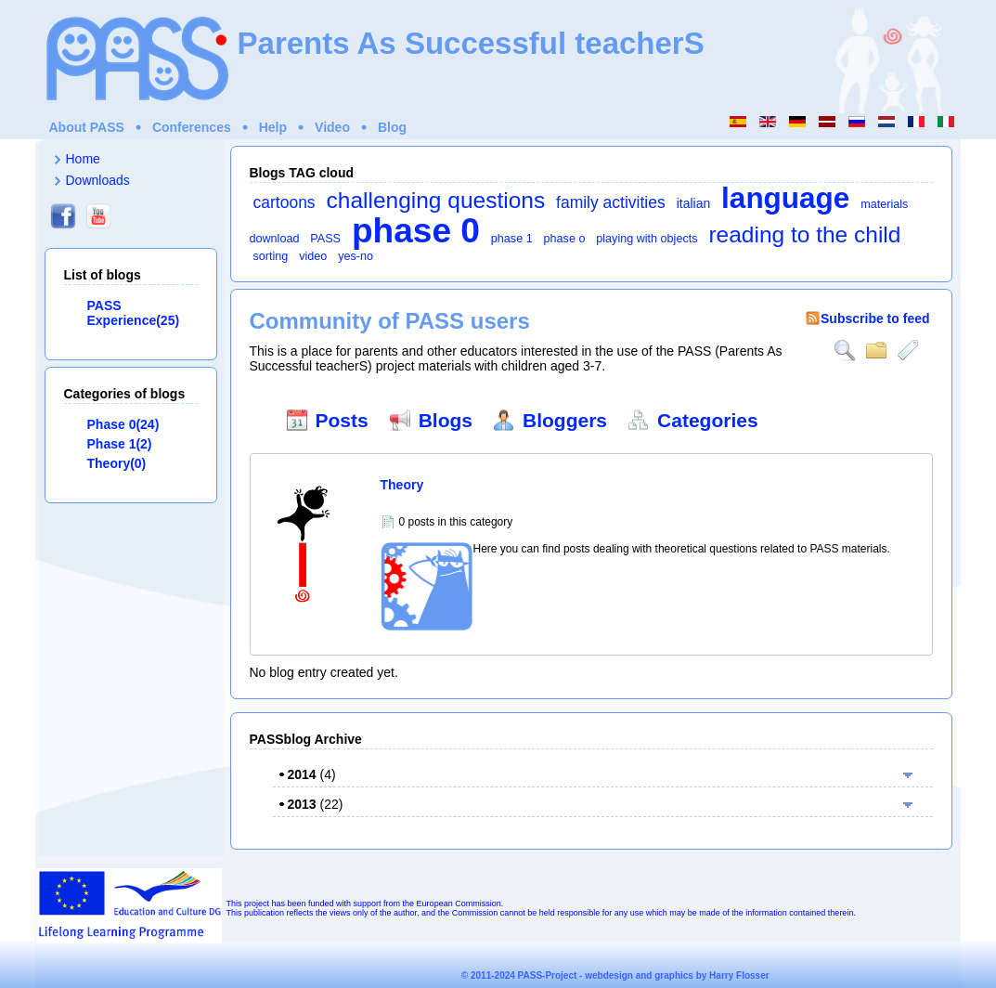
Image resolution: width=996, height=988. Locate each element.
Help (273, 127)
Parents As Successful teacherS (471, 43)
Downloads (98, 180)
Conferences (191, 127)
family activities (611, 202)
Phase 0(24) (123, 424)
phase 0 (416, 230)
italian (694, 203)
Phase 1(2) (119, 443)
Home (83, 158)
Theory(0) (117, 463)
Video (332, 127)
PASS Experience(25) (133, 313)
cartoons (284, 202)
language (785, 197)
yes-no (355, 256)
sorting (271, 256)
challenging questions (436, 200)
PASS (325, 238)
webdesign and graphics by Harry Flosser (677, 975)
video (313, 256)
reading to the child (804, 234)
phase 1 (512, 238)
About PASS (86, 127)
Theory (402, 484)
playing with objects (646, 238)
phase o (565, 238)
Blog (392, 127)
